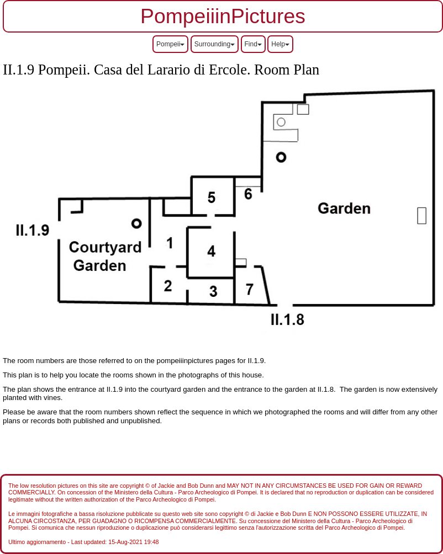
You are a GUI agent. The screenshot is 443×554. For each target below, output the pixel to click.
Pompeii (170, 44)
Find (253, 44)
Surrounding (214, 44)
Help (280, 44)
